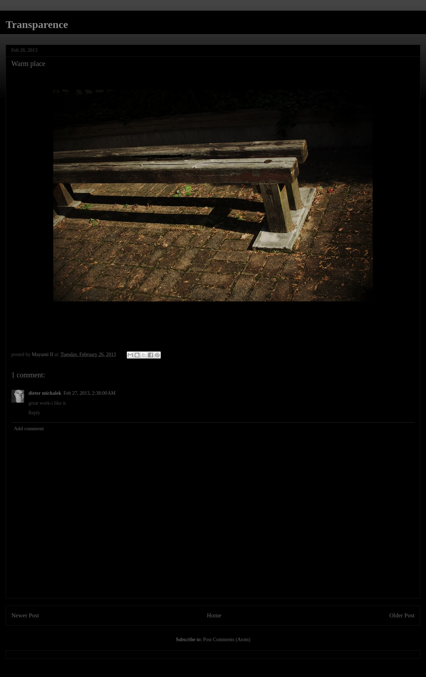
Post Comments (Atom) (226, 639)
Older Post (402, 615)
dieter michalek (44, 393)
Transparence (37, 24)
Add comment (29, 428)
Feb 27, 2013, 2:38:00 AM (90, 393)
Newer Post (25, 615)
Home (214, 615)
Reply (34, 412)
